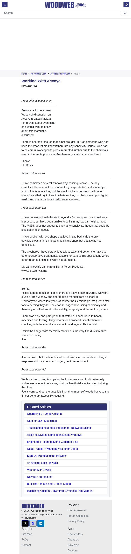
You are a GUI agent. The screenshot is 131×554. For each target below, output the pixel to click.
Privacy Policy (76, 521)
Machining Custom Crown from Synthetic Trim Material (60, 490)
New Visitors (75, 534)
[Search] (62, 13)
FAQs (25, 539)
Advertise (73, 545)
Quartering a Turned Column (44, 413)
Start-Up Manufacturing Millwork (46, 455)
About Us (73, 539)
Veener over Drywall (39, 469)
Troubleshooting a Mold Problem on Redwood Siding (59, 427)
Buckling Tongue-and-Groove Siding (49, 483)
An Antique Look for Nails (42, 462)
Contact (26, 545)
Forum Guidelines (78, 515)
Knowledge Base (38, 74)
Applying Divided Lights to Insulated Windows (54, 434)
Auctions (73, 550)
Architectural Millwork (60, 74)
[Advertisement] (76, 45)
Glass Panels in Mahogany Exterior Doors (52, 448)
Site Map (27, 534)
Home (24, 74)
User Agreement (77, 510)
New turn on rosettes (39, 476)
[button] (25, 523)
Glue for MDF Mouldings (42, 420)
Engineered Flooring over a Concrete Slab (52, 441)
